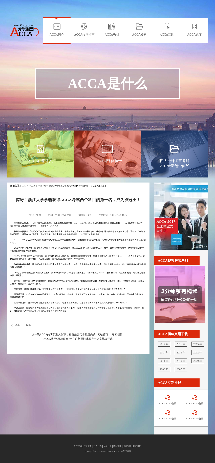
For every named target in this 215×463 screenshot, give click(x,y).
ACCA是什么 (35, 186)
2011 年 (164, 360)
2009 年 (197, 360)
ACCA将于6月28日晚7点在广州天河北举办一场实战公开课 (78, 338)
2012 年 (197, 352)
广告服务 (88, 446)
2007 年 (181, 369)
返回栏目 (117, 334)
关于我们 (78, 446)
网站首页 (102, 334)
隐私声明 (117, 446)
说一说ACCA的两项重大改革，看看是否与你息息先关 (64, 334)
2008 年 (164, 369)
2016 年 (181, 344)
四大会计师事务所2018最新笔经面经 (174, 163)
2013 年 (181, 352)
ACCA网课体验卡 (107, 161)
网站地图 (137, 446)
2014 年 (164, 352)
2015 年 (197, 344)
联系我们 (98, 446)
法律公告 (107, 446)
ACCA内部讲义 (40, 161)
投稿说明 (127, 446)
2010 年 (181, 360)
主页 (24, 186)
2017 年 (164, 344)
